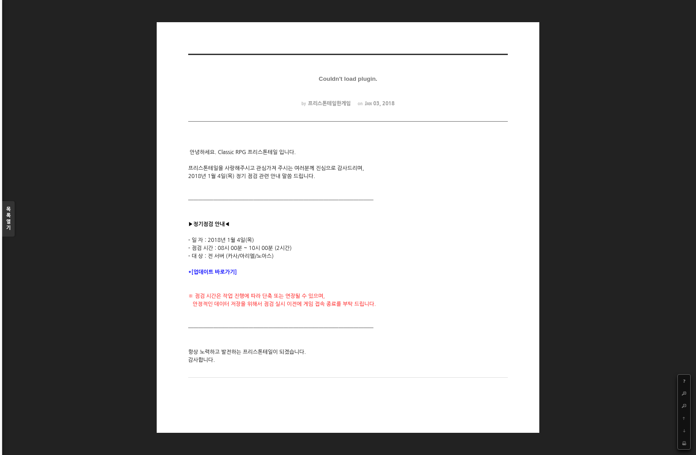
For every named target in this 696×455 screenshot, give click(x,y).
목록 (8, 219)
